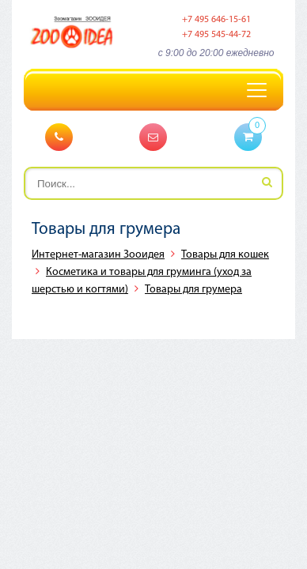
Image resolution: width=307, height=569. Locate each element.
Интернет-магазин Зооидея (98, 255)
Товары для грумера (193, 290)
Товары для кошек (225, 255)
